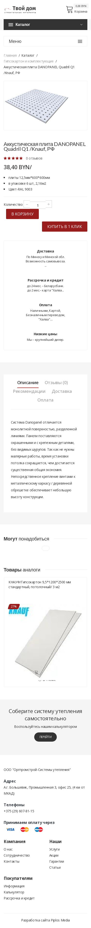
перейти (46, 737)
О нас (8, 849)
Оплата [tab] (45, 400)
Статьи (55, 867)
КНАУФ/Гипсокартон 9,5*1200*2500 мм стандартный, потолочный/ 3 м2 (39, 584)
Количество (13, 204)
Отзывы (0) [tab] (56, 382)
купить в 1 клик (64, 226)
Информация (14, 886)
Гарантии (56, 861)
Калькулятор (14, 892)
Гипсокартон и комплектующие (29, 61)
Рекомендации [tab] (29, 391)
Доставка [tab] (62, 391)
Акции (53, 855)
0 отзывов (34, 158)
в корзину (22, 214)
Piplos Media (60, 920)
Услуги (54, 849)
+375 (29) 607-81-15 (19, 811)
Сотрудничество (17, 855)
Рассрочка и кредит (19, 898)
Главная (10, 55)
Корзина (76, 9)
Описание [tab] (28, 382)
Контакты (11, 861)
